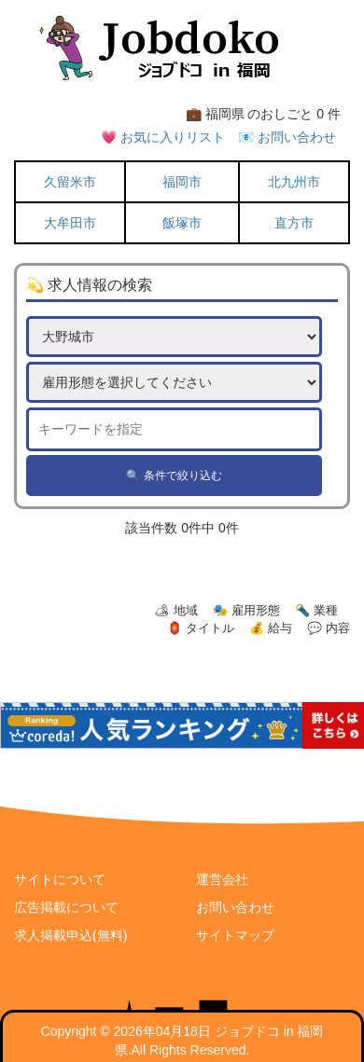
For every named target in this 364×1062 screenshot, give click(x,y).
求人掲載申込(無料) (70, 935)
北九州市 (294, 181)
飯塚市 (182, 222)
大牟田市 (70, 222)
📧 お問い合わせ (287, 137)
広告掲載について (66, 907)
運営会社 (222, 879)
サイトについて (59, 879)
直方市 (294, 222)
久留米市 (70, 181)
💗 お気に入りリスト (163, 137)
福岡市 (182, 181)
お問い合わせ (235, 907)
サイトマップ (235, 935)
